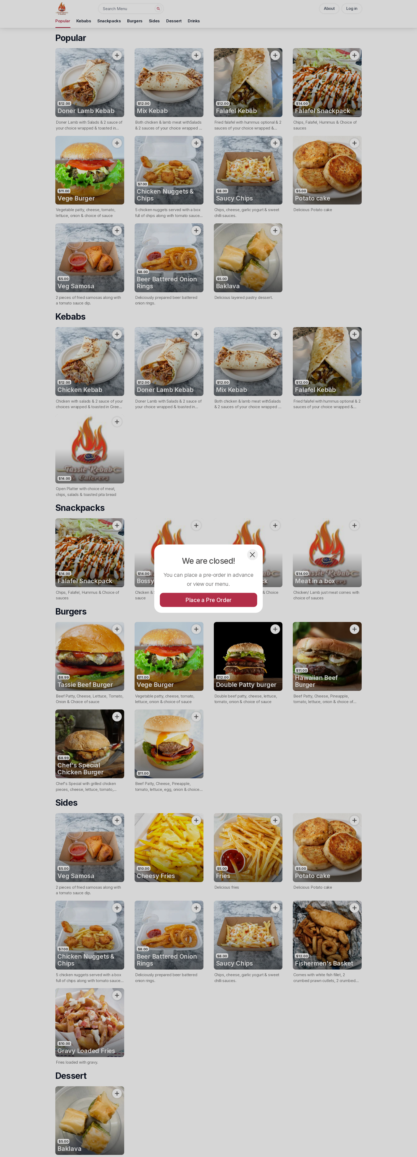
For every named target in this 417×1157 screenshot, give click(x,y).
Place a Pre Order (208, 599)
